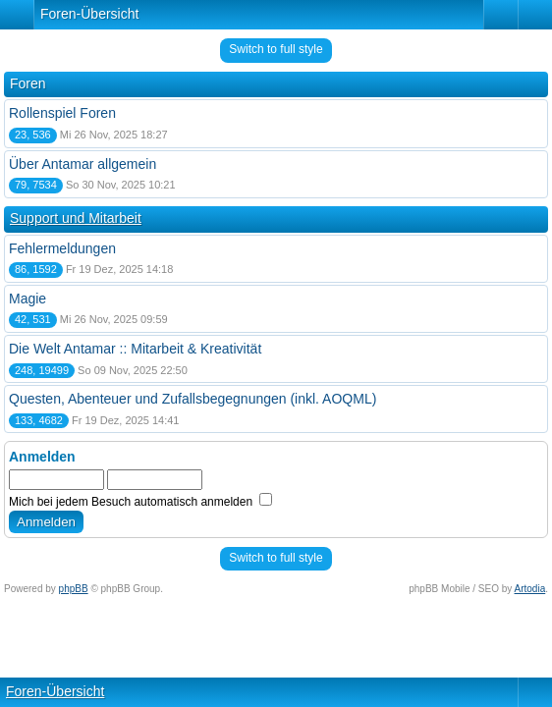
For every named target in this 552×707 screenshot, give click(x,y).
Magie (27, 298)
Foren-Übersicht (89, 14)
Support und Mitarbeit (75, 218)
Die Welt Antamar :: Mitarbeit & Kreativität (135, 348)
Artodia (530, 588)
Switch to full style (275, 49)
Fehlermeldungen (62, 248)
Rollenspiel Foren (62, 113)
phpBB (73, 588)
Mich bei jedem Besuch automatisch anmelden (140, 502)
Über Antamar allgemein (82, 164)
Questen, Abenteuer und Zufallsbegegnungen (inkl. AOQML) (192, 399)
